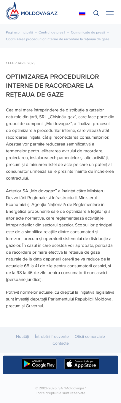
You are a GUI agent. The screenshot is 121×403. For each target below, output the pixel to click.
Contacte (60, 343)
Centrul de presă (52, 32)
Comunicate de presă (88, 32)
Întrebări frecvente (52, 336)
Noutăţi (22, 336)
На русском (82, 13)
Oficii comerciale (90, 336)
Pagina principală (19, 32)
